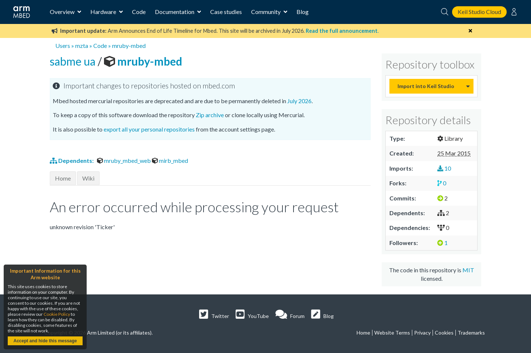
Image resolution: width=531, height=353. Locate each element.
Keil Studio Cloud (479, 11)
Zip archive (210, 114)
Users (62, 45)
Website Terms (392, 332)
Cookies (444, 332)
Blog (302, 11)
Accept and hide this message (45, 340)
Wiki (88, 178)
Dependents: (72, 160)
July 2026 (299, 100)
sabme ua (74, 61)
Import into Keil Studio (426, 86)
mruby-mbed (129, 45)
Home (63, 178)
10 (444, 168)
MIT (468, 269)
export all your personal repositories (149, 129)
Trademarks (471, 332)
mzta (81, 45)
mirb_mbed (170, 160)
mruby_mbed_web (124, 160)
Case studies (226, 11)
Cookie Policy (57, 314)
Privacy (422, 332)
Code (139, 11)
